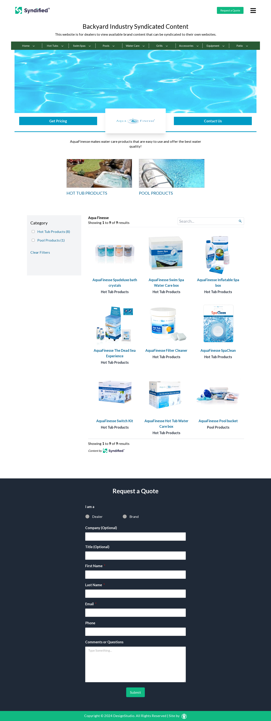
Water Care (135, 45)
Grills (162, 45)
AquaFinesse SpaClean (218, 350)
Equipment (216, 45)
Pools (109, 45)
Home (28, 45)
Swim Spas (82, 45)
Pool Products (218, 427)
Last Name (95, 585)
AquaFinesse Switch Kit (114, 421)
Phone (90, 623)
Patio (242, 45)
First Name (95, 566)
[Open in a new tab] (114, 451)
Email (90, 604)
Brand (134, 516)
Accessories (189, 45)
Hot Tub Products (115, 292)
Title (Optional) (97, 547)
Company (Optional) (101, 528)
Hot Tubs (55, 45)
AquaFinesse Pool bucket (218, 421)
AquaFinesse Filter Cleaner (166, 350)
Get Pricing (58, 121)
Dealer (97, 516)
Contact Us (213, 121)
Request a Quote (230, 10)
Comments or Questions (104, 642)
